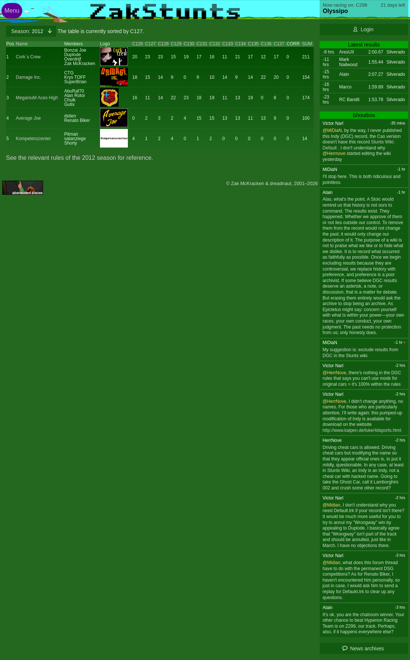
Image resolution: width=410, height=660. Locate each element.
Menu (11, 10)
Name (22, 43)
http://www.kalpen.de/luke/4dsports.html (362, 430)
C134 (240, 43)
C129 (176, 43)
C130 (189, 43)
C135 (253, 43)
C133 (227, 43)
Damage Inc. (28, 77)
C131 (202, 43)
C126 (137, 43)
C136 (266, 43)
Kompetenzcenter (33, 138)
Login (367, 29)
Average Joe (28, 118)
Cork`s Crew (28, 56)
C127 (150, 43)
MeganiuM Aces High (37, 97)
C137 (279, 43)
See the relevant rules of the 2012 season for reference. (79, 158)
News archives (367, 648)
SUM (307, 43)
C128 (163, 43)
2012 (28, 31)
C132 (214, 43)
